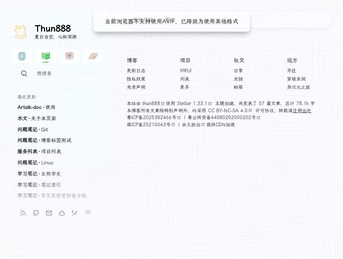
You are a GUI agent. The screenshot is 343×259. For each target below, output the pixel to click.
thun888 (154, 103)
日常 (238, 70)
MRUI (185, 70)
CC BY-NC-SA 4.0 (230, 110)
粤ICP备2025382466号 (154, 117)
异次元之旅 (298, 87)
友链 (238, 79)
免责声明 (136, 87)
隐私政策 (136, 79)
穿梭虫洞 (296, 79)
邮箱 (238, 87)
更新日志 (136, 70)
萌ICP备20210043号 (151, 124)
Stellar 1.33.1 (195, 103)
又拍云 (196, 124)
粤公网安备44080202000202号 (225, 117)
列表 (184, 79)
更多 (184, 87)
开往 (291, 70)
